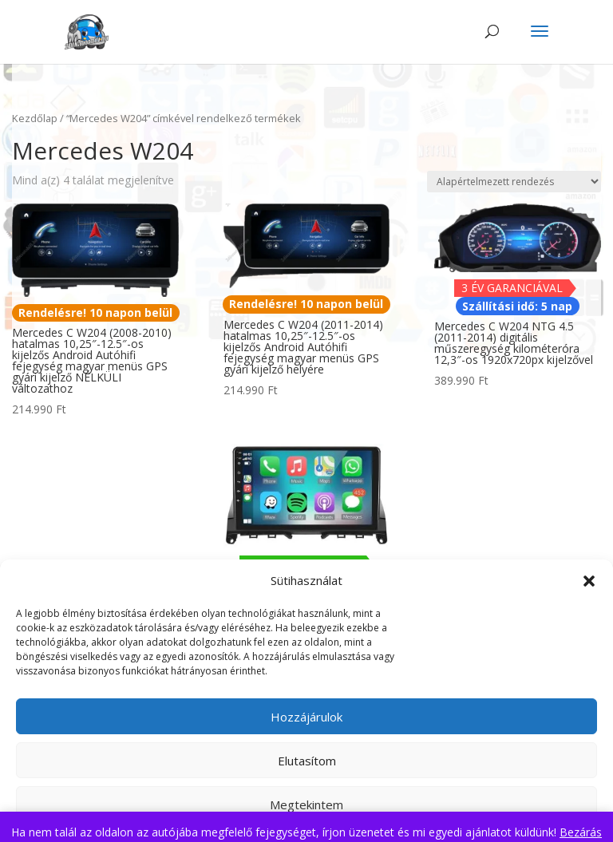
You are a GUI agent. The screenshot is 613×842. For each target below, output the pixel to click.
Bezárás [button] (581, 832)
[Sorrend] (514, 181)
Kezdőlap (34, 118)
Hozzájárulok (306, 717)
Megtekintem (306, 804)
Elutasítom (307, 761)
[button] (589, 581)
